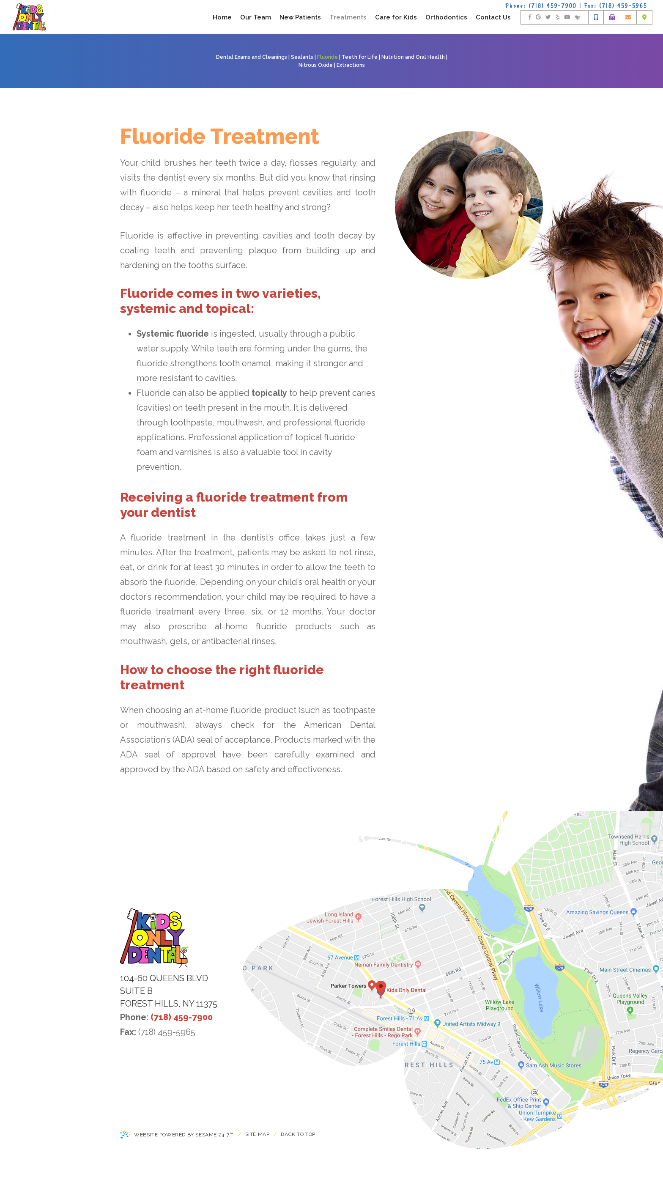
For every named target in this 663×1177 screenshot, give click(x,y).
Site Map (257, 1134)
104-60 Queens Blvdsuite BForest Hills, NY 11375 (168, 991)
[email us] (628, 17)
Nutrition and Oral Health (413, 57)
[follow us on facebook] (530, 17)
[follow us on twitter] (548, 17)
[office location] (644, 17)
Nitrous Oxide (316, 65)
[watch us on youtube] (567, 17)
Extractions (351, 65)
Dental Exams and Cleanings (251, 57)
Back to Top (298, 1134)
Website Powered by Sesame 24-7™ (177, 1135)
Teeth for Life (360, 57)
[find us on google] (538, 17)
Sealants (302, 57)
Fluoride (327, 57)
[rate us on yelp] (557, 17)
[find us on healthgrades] (578, 17)
